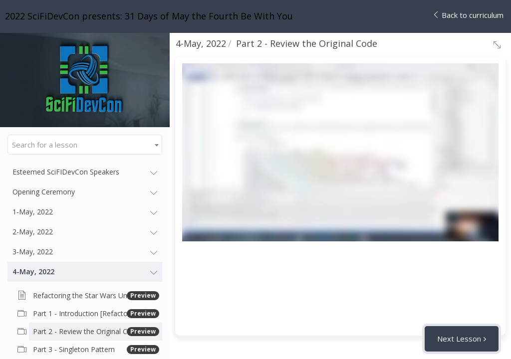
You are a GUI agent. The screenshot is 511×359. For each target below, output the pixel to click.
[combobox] (84, 145)
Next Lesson (459, 339)
